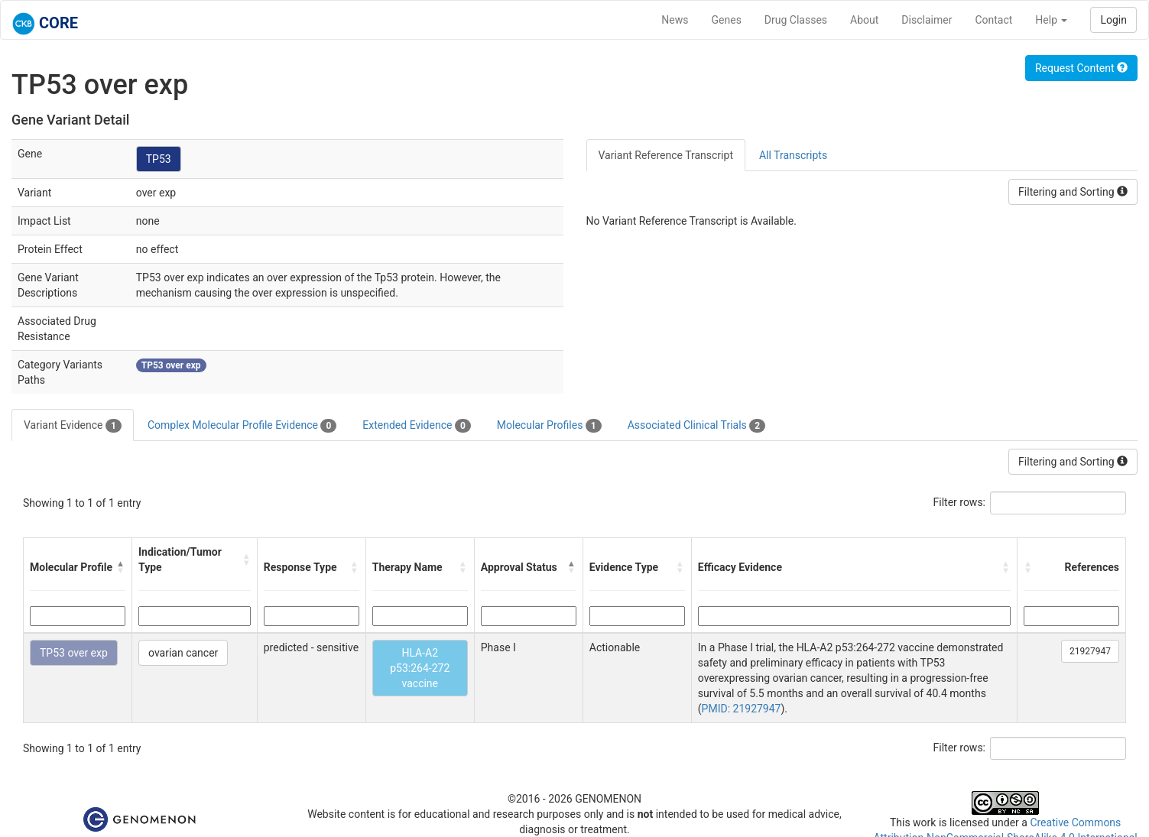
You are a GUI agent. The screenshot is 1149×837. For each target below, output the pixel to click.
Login (1113, 20)
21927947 (1090, 651)
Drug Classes (795, 20)
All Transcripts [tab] (793, 155)
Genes (727, 20)
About (864, 20)
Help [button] (1051, 20)
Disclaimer (926, 20)
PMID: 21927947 (741, 708)
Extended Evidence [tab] (416, 426)
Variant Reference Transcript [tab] (666, 155)
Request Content (1081, 68)
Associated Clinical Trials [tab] (697, 426)
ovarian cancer (183, 653)
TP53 (158, 159)
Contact (993, 20)
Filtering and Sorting (1073, 192)
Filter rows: (959, 502)
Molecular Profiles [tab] (549, 426)
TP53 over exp (74, 653)
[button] (120, 567)
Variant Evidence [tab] (73, 426)
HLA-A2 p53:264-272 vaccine (420, 668)
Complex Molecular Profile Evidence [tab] (242, 426)
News (674, 20)
